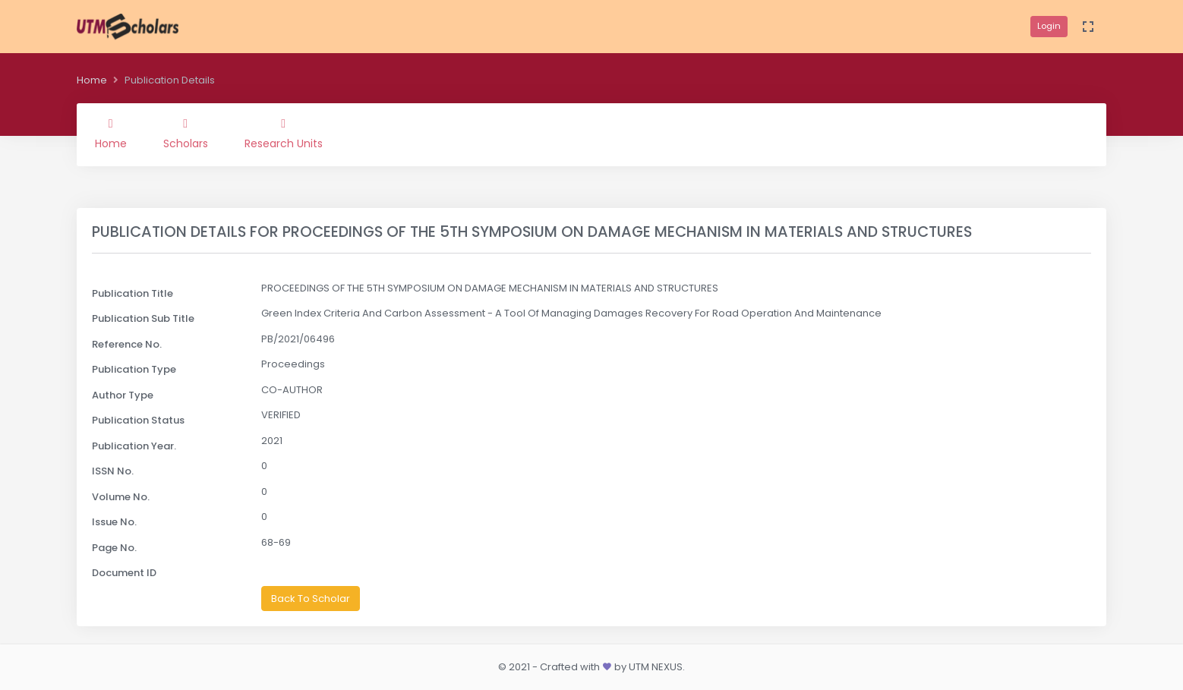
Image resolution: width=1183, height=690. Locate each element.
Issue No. (114, 522)
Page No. (114, 547)
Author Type (122, 395)
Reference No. (127, 344)
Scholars (185, 134)
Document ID (124, 573)
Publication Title (132, 293)
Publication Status (138, 420)
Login (1049, 26)
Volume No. (121, 497)
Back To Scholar (310, 598)
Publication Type (134, 369)
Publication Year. (134, 446)
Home (92, 80)
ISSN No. (113, 471)
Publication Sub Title (143, 318)
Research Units (283, 134)
